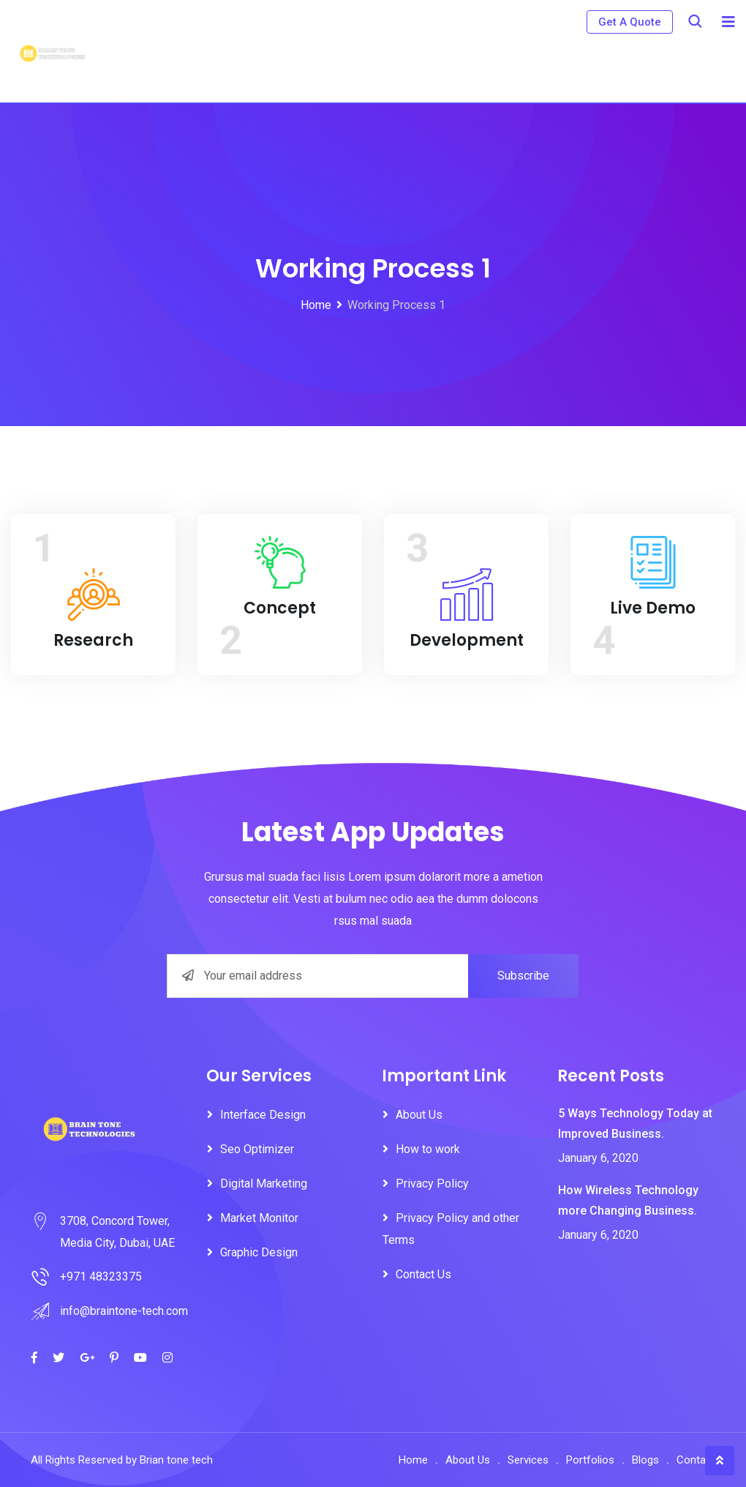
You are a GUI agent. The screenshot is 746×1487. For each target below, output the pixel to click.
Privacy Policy (432, 1183)
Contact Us (423, 1274)
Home (413, 1459)
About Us (419, 1115)
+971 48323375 (101, 1276)
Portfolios (590, 1459)
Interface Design (263, 1115)
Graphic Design (259, 1252)
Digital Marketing (263, 1183)
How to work (428, 1149)
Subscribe (523, 976)
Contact (696, 1459)
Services (528, 1459)
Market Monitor (259, 1218)
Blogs (645, 1459)
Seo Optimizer (257, 1149)
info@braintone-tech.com (124, 1311)
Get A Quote (629, 22)
